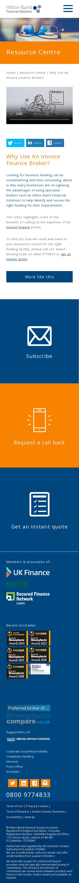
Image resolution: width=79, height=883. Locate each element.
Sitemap (30, 817)
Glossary (12, 761)
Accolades (13, 771)
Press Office (14, 766)
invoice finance (18, 227)
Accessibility (13, 817)
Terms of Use (14, 806)
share (38, 142)
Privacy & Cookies (37, 806)
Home (11, 73)
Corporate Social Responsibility (26, 751)
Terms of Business (17, 811)
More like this (39, 276)
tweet (18, 142)
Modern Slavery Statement (48, 811)
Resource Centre (33, 73)
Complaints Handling (19, 756)
